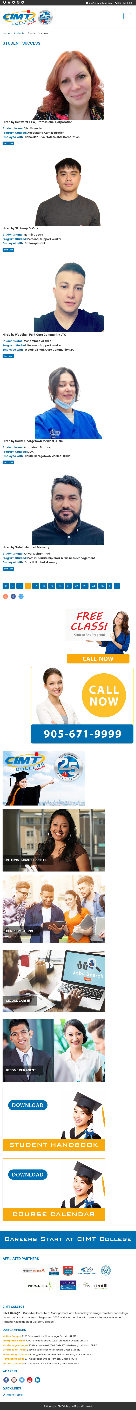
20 (60, 586)
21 (68, 586)
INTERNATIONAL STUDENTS (26, 860)
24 (93, 586)
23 (84, 586)
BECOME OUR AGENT (21, 1070)
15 (20, 586)
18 (44, 586)
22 (76, 586)
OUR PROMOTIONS (19, 931)
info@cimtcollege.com (101, 3)
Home (6, 33)
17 (36, 586)
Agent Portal (13, 1394)
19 (52, 586)
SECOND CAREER (18, 1000)
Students (18, 33)
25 (102, 586)
